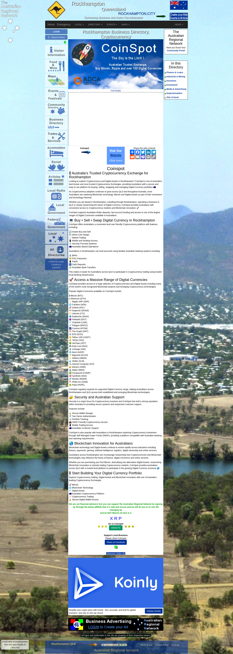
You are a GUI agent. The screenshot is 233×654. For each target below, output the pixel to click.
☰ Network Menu (56, 37)
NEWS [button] (179, 24)
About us (175, 645)
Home (51, 24)
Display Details (154, 611)
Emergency (63, 24)
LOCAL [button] (79, 24)
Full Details (116, 90)
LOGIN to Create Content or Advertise (56, 264)
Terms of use (146, 645)
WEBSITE (115, 528)
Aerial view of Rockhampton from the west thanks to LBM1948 (15, 644)
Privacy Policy (161, 645)
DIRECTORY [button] (95, 24)
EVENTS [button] (112, 24)
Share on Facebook (116, 542)
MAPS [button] (126, 24)
